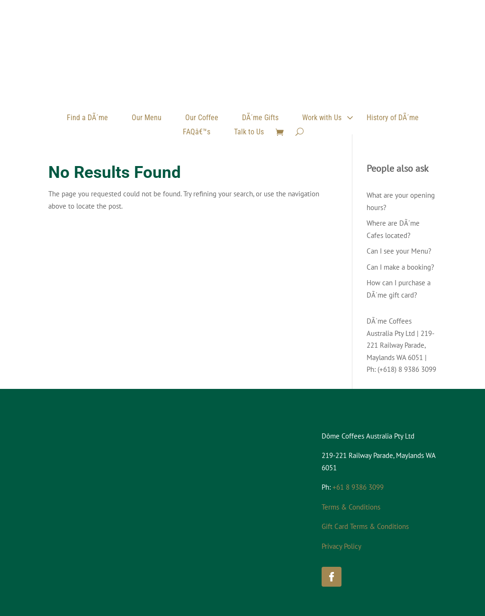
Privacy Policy (341, 546)
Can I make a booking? (400, 267)
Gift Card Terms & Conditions (365, 526)
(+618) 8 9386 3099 (406, 369)
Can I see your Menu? (399, 250)
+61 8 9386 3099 (358, 487)
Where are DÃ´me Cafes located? (393, 229)
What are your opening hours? (401, 201)
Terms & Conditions (351, 506)
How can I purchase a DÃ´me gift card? (399, 288)
